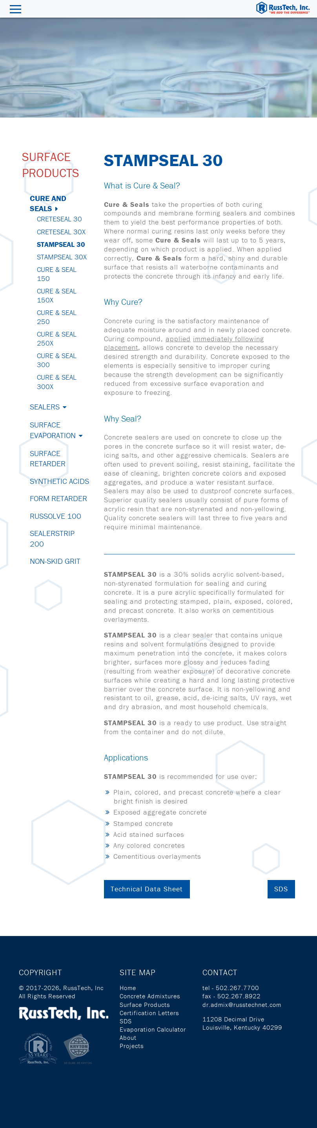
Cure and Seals (48, 203)
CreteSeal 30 (59, 218)
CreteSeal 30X (61, 231)
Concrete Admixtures (150, 996)
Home (128, 988)
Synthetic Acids (59, 481)
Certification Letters (149, 1013)
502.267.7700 (237, 988)
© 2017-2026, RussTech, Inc (61, 988)
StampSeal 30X (62, 256)
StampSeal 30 (61, 244)
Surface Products (145, 1005)
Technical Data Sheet (147, 888)
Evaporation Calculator (153, 1029)
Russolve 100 (55, 516)
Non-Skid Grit (55, 561)
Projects (132, 1046)
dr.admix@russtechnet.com (241, 1005)
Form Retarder (58, 498)
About (128, 1037)
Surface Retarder (48, 458)
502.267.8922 (239, 996)
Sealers (45, 406)
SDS (281, 888)
